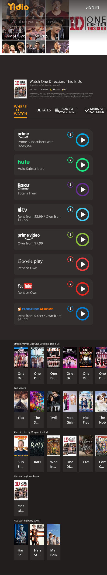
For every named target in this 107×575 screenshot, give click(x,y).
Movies (41, 36)
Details (43, 110)
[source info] (69, 135)
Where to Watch (20, 110)
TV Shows (17, 36)
